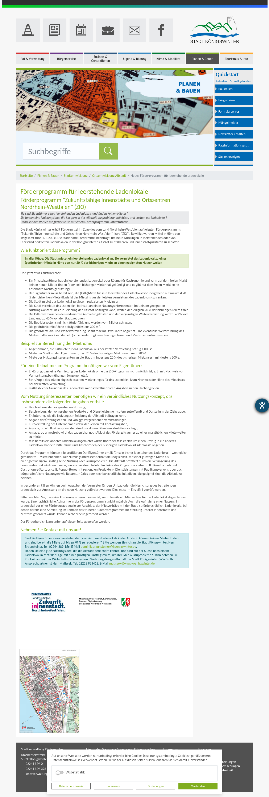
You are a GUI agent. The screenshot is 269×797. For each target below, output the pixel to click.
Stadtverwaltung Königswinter (42, 749)
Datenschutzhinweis (71, 786)
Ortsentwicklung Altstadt (109, 176)
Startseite (26, 176)
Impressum (113, 786)
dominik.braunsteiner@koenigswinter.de (108, 547)
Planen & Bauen (48, 176)
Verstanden (198, 786)
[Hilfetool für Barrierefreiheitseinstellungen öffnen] (262, 405)
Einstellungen (156, 786)
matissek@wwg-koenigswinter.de (131, 563)
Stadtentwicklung (76, 176)
